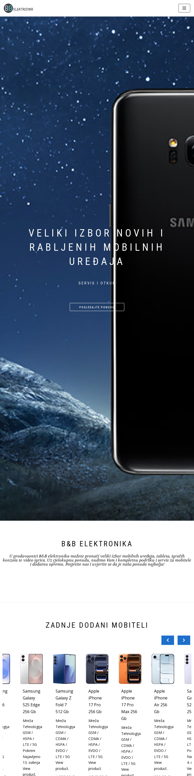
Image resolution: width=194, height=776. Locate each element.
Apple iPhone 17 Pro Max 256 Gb (129, 704)
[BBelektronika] (19, 8)
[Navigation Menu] (184, 8)
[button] (97, 307)
